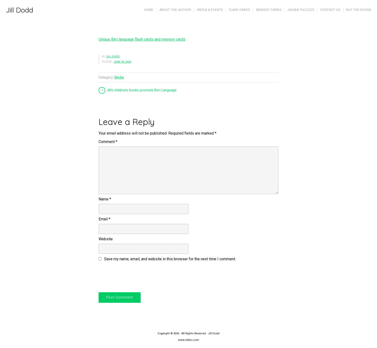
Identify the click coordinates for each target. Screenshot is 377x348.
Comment (108, 141)
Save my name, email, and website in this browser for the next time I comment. (170, 259)
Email (104, 219)
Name (105, 199)
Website (106, 239)
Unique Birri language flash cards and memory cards (142, 39)
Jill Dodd (19, 10)
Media (119, 77)
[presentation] (135, 276)
